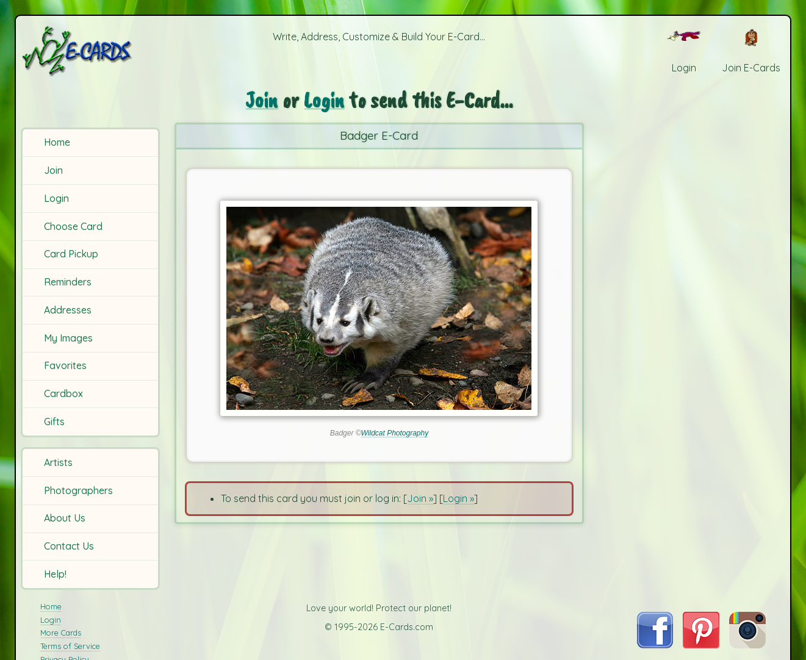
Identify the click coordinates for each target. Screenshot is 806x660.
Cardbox (63, 393)
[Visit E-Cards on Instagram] (747, 645)
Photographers (78, 490)
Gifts (54, 421)
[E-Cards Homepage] (92, 51)
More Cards (60, 632)
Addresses (68, 310)
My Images (68, 338)
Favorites (65, 365)
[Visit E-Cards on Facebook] (655, 645)
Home (57, 142)
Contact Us (69, 546)
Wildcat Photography (395, 433)
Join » (420, 498)
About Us (64, 518)
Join (53, 170)
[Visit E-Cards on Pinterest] (701, 645)
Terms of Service (70, 646)
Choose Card (73, 226)
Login (56, 198)
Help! (55, 574)
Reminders (68, 282)
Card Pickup (71, 254)
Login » (458, 498)
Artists (58, 462)
